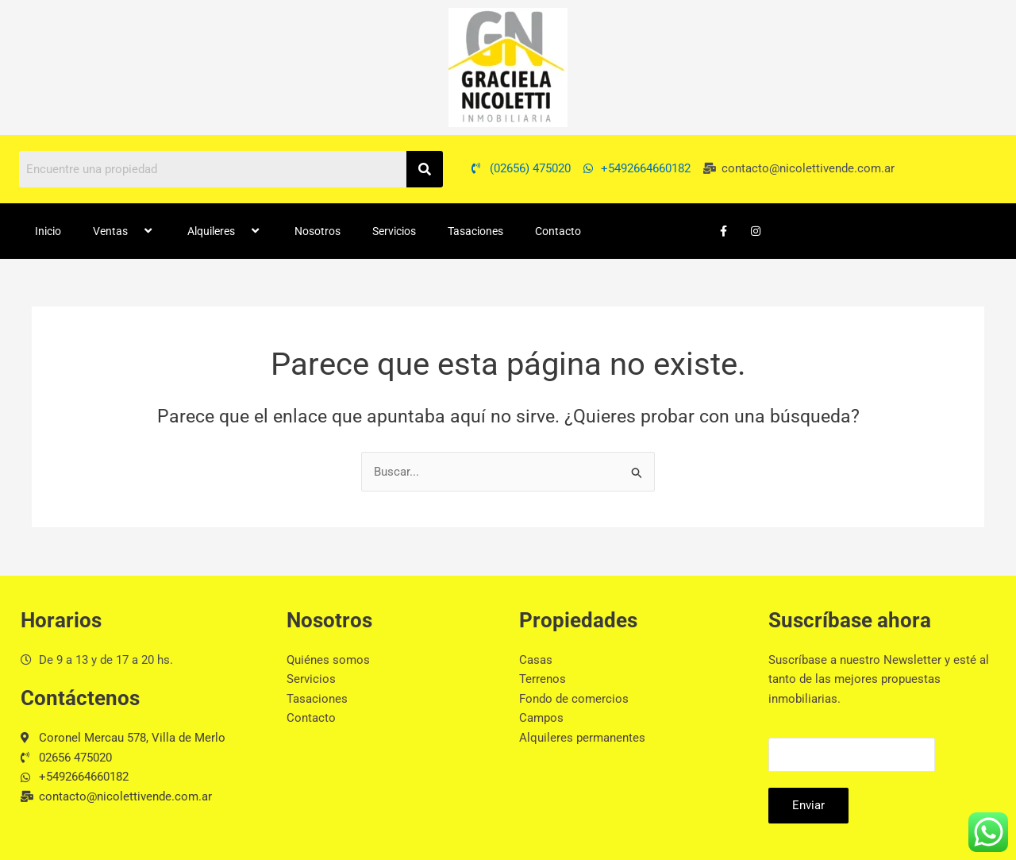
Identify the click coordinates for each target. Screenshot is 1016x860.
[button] (134, 231)
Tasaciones (475, 231)
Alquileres (225, 231)
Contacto (558, 231)
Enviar (808, 805)
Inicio (48, 231)
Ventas (124, 231)
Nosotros (317, 231)
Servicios (394, 231)
